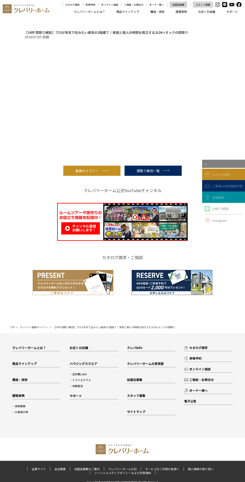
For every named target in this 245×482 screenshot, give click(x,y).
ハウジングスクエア (83, 363)
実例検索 (20, 406)
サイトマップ (136, 411)
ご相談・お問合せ (134, 4)
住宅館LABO (79, 374)
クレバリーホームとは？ (89, 12)
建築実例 (181, 12)
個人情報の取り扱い (200, 469)
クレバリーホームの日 (122, 469)
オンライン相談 (110, 4)
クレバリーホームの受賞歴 (145, 363)
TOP (12, 327)
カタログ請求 (73, 4)
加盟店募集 (179, 4)
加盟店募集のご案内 (87, 469)
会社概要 (60, 469)
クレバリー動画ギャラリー (34, 327)
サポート (232, 12)
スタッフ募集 (203, 4)
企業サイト (39, 469)
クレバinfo (134, 348)
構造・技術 (157, 12)
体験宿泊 (77, 386)
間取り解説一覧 (153, 170)
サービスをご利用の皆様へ (162, 469)
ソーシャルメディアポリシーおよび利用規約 (122, 472)
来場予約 (91, 4)
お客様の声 (21, 412)
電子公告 (190, 401)
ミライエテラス (81, 380)
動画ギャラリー (92, 170)
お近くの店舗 (206, 12)
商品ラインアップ (127, 12)
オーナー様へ (156, 4)
